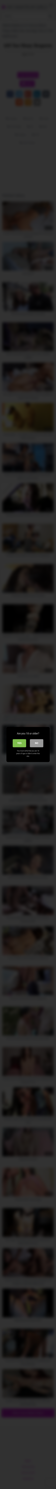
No (36, 743)
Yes (19, 743)
